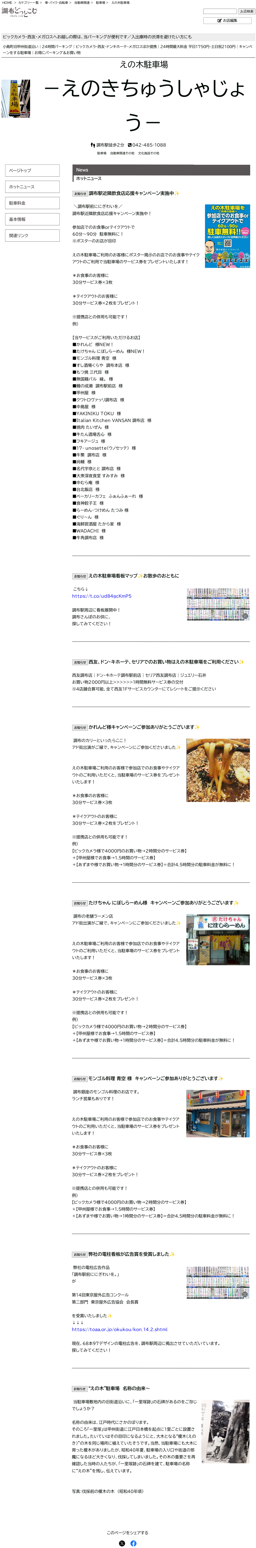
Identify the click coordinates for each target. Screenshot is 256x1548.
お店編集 (230, 20)
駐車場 (100, 2)
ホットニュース (22, 187)
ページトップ (20, 171)
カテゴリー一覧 (28, 2)
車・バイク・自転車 (56, 2)
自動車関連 (82, 2)
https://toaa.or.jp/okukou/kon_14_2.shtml (120, 1329)
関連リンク (18, 236)
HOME (7, 2)
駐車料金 (17, 203)
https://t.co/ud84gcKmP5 (102, 596)
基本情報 (17, 219)
